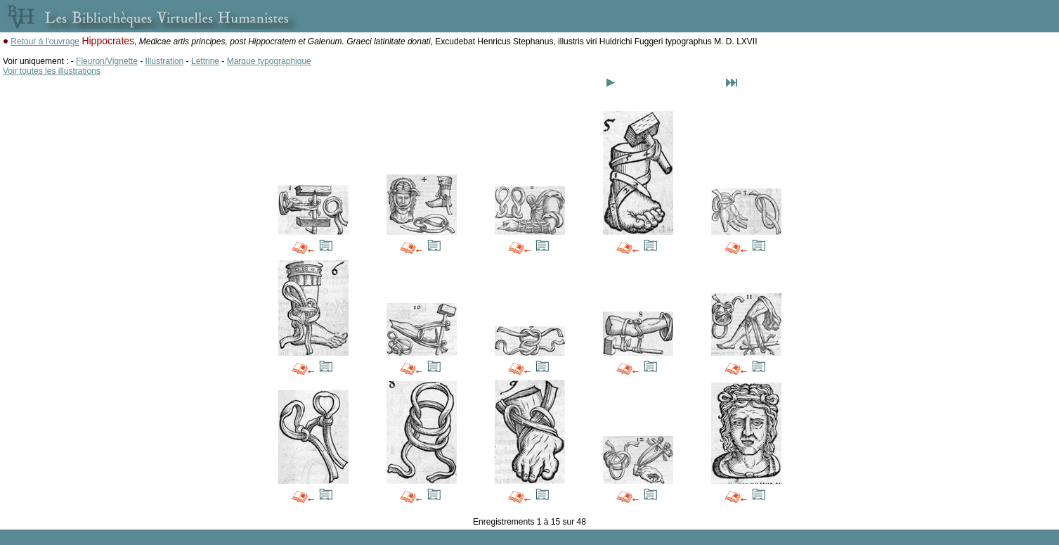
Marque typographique (269, 61)
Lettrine (205, 61)
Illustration (164, 61)
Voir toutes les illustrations (51, 71)
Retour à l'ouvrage (45, 41)
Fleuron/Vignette (107, 61)
